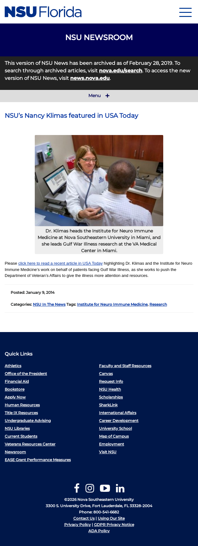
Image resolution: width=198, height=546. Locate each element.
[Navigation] (185, 12)
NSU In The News (49, 304)
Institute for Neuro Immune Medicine (112, 304)
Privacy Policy (77, 524)
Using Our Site (111, 518)
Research (158, 304)
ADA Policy (99, 530)
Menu (99, 96)
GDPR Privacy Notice (114, 524)
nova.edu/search (120, 71)
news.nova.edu (90, 78)
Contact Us (84, 518)
